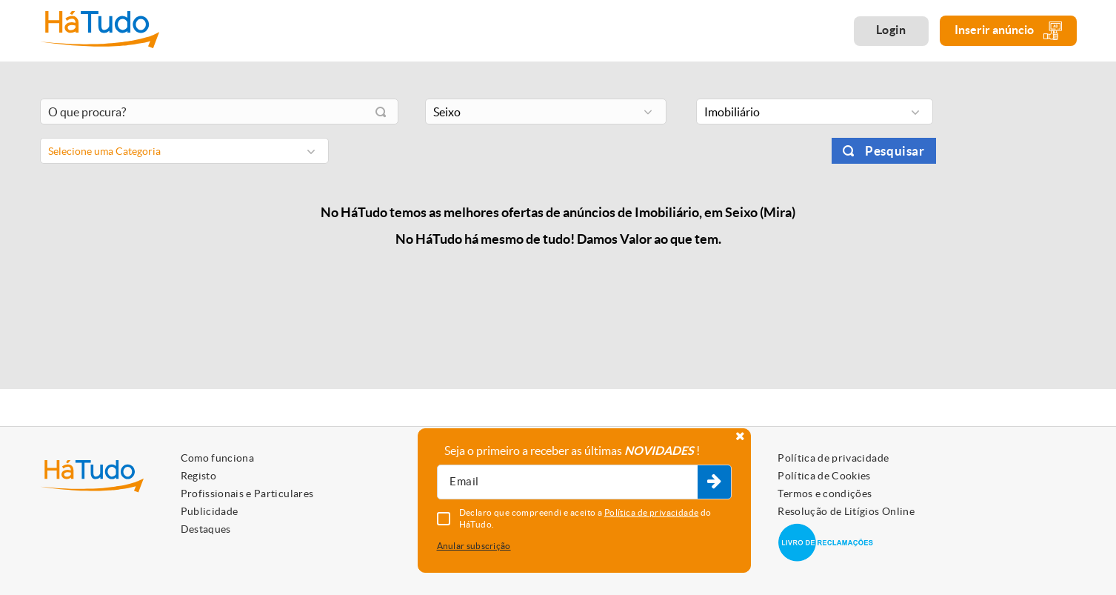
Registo (198, 476)
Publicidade (209, 511)
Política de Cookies (824, 476)
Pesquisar (894, 151)
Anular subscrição (474, 546)
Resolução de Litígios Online (846, 511)
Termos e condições (825, 493)
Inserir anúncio (1008, 30)
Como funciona (218, 458)
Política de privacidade (833, 458)
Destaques (206, 529)
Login (891, 29)
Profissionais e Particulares (247, 493)
